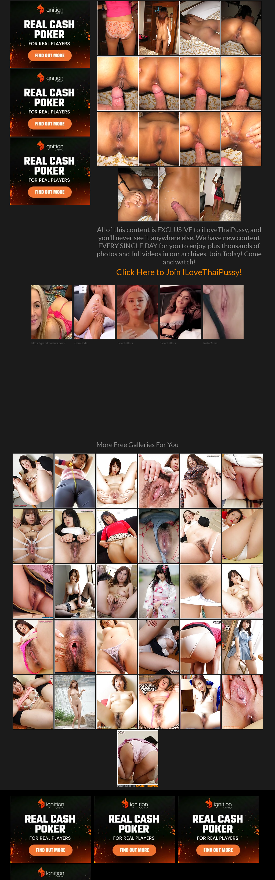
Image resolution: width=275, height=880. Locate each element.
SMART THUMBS (147, 712)
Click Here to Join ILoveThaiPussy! (179, 271)
